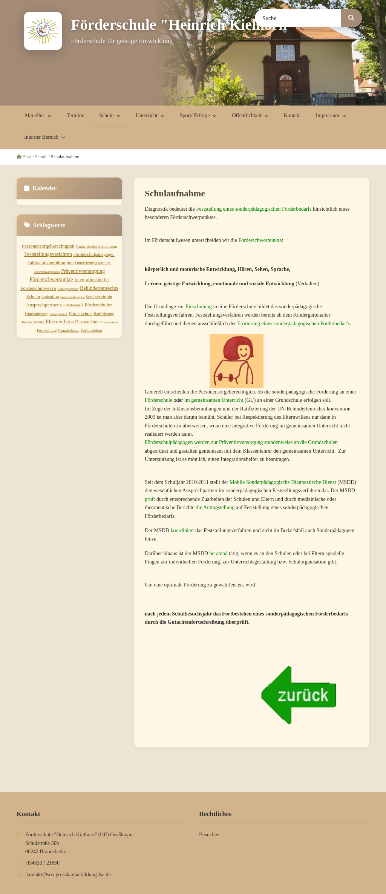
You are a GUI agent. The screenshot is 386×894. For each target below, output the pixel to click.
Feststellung (47, 330)
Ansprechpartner (42, 305)
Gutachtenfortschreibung (96, 246)
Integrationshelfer (91, 279)
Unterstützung (36, 313)
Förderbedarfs (71, 305)
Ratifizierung (104, 314)
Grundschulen (68, 330)
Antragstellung (59, 314)
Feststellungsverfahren (48, 254)
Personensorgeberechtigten (48, 246)
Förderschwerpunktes (47, 272)
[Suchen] (351, 18)
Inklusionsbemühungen (51, 262)
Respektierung (32, 322)
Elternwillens (60, 322)
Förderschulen (98, 305)
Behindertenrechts (99, 288)
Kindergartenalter (67, 289)
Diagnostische (109, 322)
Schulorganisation (42, 296)
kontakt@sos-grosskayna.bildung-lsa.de (68, 874)
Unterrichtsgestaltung (93, 262)
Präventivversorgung (83, 271)
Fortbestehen (91, 330)
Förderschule (81, 313)
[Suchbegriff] (298, 18)
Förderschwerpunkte (51, 279)
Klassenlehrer (87, 322)
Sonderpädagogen (72, 297)
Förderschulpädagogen (93, 254)
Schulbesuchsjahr (99, 297)
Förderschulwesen (38, 288)
